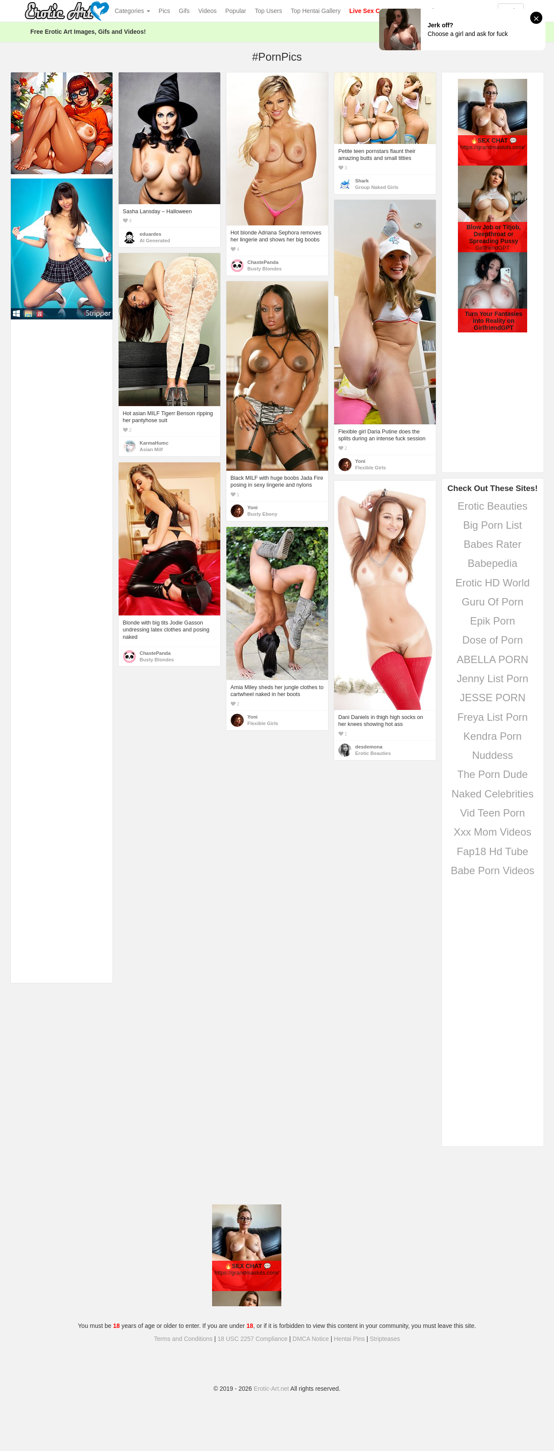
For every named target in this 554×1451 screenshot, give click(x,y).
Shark (362, 180)
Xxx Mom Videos (492, 832)
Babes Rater (492, 544)
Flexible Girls (370, 467)
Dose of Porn (492, 640)
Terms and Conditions (183, 1338)
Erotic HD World (492, 583)
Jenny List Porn (492, 678)
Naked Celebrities (492, 794)
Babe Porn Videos (492, 870)
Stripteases (385, 1338)
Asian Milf (151, 449)
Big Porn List (492, 525)
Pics (164, 10)
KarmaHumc (154, 443)
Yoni (360, 461)
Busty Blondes (265, 268)
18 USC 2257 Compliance (253, 1338)
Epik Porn (492, 621)
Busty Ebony (262, 514)
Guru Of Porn (493, 602)
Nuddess (492, 755)
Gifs (184, 10)
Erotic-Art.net (271, 1388)
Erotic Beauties (492, 506)
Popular (235, 10)
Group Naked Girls (377, 187)
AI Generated (155, 240)
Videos (207, 10)
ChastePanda (263, 262)
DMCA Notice (311, 1338)
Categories (132, 10)
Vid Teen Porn (492, 813)
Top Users (268, 10)
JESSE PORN (492, 697)
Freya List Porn (492, 717)
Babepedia (493, 563)
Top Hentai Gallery (316, 10)
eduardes (150, 234)
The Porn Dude (492, 774)
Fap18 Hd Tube (492, 851)
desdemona (369, 746)
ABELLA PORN (492, 659)
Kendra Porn (493, 736)
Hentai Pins (349, 1338)
